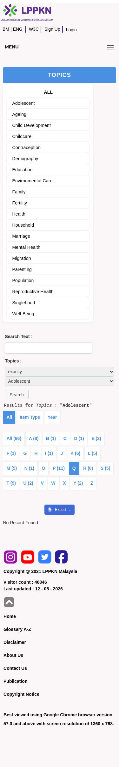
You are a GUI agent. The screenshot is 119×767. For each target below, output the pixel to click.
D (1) (79, 438)
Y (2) (78, 483)
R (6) (88, 468)
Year (52, 417)
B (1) (51, 438)
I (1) (49, 453)
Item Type (30, 417)
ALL (48, 92)
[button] (16, 394)
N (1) (29, 468)
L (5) (92, 453)
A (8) (34, 438)
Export (58, 509)
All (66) (13, 438)
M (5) (11, 468)
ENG (18, 29)
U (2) (28, 483)
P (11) (59, 468)
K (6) (75, 453)
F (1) (11, 453)
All (9, 417)
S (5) (105, 468)
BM (6, 29)
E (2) (96, 438)
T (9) (11, 483)
